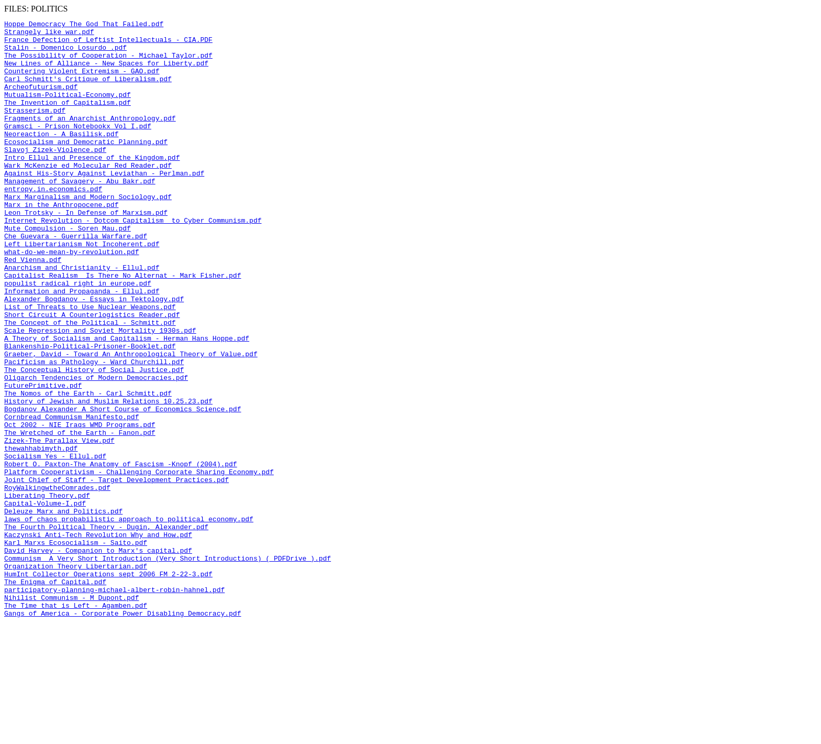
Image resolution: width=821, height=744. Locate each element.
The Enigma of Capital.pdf (55, 694)
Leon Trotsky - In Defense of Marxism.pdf (86, 251)
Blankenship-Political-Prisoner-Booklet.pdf (90, 412)
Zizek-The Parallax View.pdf (59, 525)
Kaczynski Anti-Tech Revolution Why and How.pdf (98, 638)
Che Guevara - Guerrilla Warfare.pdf (75, 280)
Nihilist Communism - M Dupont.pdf (71, 713)
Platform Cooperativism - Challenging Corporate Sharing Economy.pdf (139, 562)
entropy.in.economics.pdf (53, 223)
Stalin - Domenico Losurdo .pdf (65, 53)
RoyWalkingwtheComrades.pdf (57, 581)
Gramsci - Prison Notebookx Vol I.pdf (77, 147)
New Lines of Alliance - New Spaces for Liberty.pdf (106, 72)
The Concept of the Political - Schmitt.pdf (90, 383)
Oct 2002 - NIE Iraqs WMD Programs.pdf (80, 506)
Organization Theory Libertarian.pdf (75, 676)
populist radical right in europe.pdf (77, 336)
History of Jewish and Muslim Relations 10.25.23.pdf (108, 478)
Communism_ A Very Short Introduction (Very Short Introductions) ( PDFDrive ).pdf (167, 666)
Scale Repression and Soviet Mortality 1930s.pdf (100, 393)
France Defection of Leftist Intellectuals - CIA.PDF (108, 44)
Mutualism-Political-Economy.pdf (67, 110)
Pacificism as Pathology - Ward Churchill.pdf (94, 430)
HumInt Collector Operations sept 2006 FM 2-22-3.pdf (108, 685)
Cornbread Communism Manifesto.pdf (71, 496)
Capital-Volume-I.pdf (45, 600)
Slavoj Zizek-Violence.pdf (55, 176)
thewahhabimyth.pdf (40, 534)
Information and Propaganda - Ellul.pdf (81, 346)
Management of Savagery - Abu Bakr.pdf (80, 213)
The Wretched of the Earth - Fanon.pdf (80, 515)
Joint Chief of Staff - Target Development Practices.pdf (116, 572)
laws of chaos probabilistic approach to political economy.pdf (128, 619)
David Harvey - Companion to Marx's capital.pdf (98, 657)
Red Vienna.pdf (32, 308)
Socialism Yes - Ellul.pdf (55, 544)
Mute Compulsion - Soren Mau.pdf (67, 270)
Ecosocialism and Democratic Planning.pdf (86, 166)
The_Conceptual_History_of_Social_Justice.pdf (94, 440)
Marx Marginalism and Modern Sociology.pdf (88, 232)
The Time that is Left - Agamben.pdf (75, 723)
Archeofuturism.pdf (40, 100)
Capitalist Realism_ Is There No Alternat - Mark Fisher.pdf (122, 327)
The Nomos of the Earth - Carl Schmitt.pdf (88, 468)
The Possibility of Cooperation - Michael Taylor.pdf (108, 63)
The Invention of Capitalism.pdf (67, 119)
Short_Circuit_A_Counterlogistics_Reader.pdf (92, 374)
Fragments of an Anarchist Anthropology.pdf (90, 138)
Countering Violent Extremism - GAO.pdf (81, 81)
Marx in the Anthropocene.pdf (61, 242)
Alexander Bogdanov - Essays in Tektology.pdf (94, 355)
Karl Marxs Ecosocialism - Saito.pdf (75, 647)
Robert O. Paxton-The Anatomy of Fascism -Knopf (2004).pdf (120, 553)
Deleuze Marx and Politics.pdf (63, 610)
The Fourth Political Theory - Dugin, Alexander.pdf (106, 628)
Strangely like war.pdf (49, 34)
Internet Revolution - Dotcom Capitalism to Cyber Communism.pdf (132, 261)
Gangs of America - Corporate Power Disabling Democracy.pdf (122, 732)
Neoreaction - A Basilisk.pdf (61, 157)
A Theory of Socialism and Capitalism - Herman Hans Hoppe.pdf (126, 402)
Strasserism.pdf (34, 129)
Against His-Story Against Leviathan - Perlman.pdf (104, 204)
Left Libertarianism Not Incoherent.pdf (81, 289)
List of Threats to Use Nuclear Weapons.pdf (90, 364)
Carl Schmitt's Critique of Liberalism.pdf (88, 91)
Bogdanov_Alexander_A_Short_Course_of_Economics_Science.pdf (122, 487)
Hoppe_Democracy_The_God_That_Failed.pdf (83, 25)
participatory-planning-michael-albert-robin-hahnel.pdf (114, 704)
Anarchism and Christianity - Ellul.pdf (81, 317)
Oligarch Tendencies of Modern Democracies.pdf (96, 449)
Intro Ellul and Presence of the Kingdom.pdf (92, 185)
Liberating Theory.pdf (47, 591)
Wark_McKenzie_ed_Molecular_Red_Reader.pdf (88, 195)
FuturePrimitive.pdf (43, 459)
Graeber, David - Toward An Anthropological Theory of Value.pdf (131, 421)
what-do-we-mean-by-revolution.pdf (71, 298)
